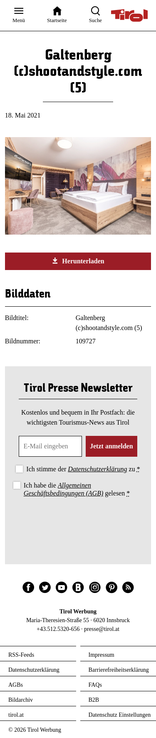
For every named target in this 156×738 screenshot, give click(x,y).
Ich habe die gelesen (77, 489)
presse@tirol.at (101, 629)
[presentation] (78, 521)
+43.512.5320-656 (58, 629)
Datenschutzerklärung (97, 469)
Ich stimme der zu (83, 469)
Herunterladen (78, 261)
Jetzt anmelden (111, 446)
